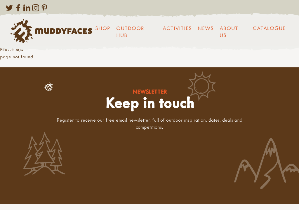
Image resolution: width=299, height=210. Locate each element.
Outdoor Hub (130, 31)
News (206, 28)
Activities (177, 28)
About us (229, 31)
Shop (102, 28)
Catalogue (269, 28)
